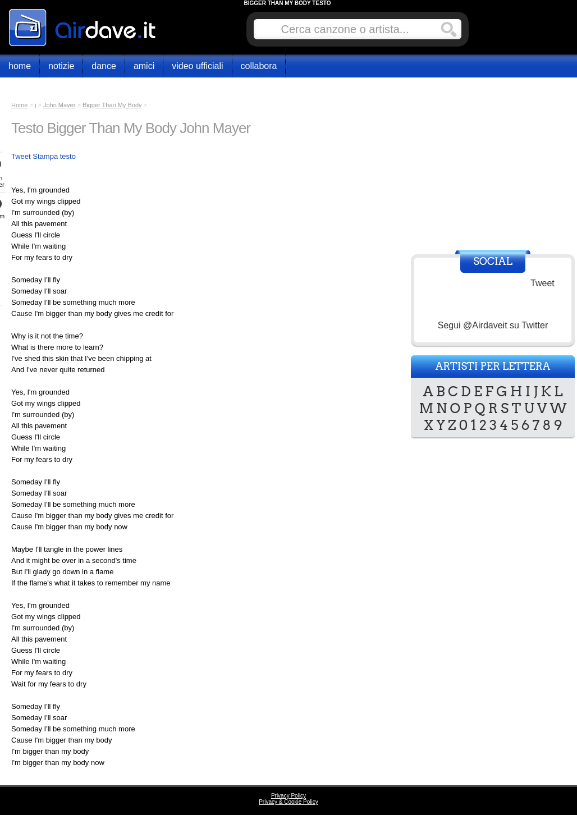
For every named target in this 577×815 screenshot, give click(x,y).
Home (19, 66)
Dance (103, 66)
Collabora (259, 66)
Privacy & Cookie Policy (288, 802)
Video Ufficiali (197, 66)
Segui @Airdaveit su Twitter (493, 325)
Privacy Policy (288, 796)
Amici (144, 66)
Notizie (61, 66)
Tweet (21, 156)
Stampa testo (54, 156)
